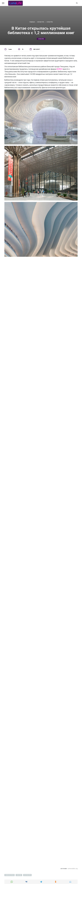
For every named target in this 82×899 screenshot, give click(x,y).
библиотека (10, 875)
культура (41, 39)
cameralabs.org (73, 868)
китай (19, 875)
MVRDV (59, 69)
